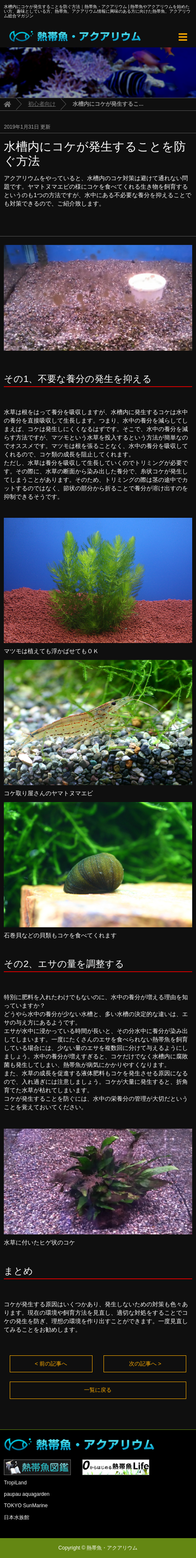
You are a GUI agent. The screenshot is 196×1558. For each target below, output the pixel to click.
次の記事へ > (145, 1363)
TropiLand (15, 1483)
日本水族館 (16, 1517)
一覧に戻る (98, 1390)
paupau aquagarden (26, 1494)
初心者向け (42, 104)
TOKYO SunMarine (26, 1506)
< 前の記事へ (51, 1363)
